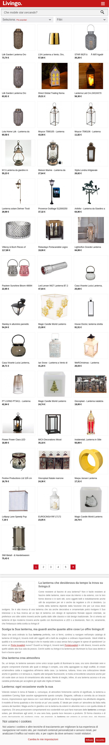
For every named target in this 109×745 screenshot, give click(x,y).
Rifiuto (89, 740)
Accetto (100, 740)
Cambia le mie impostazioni (43, 739)
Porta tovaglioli (18, 645)
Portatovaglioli (71, 645)
